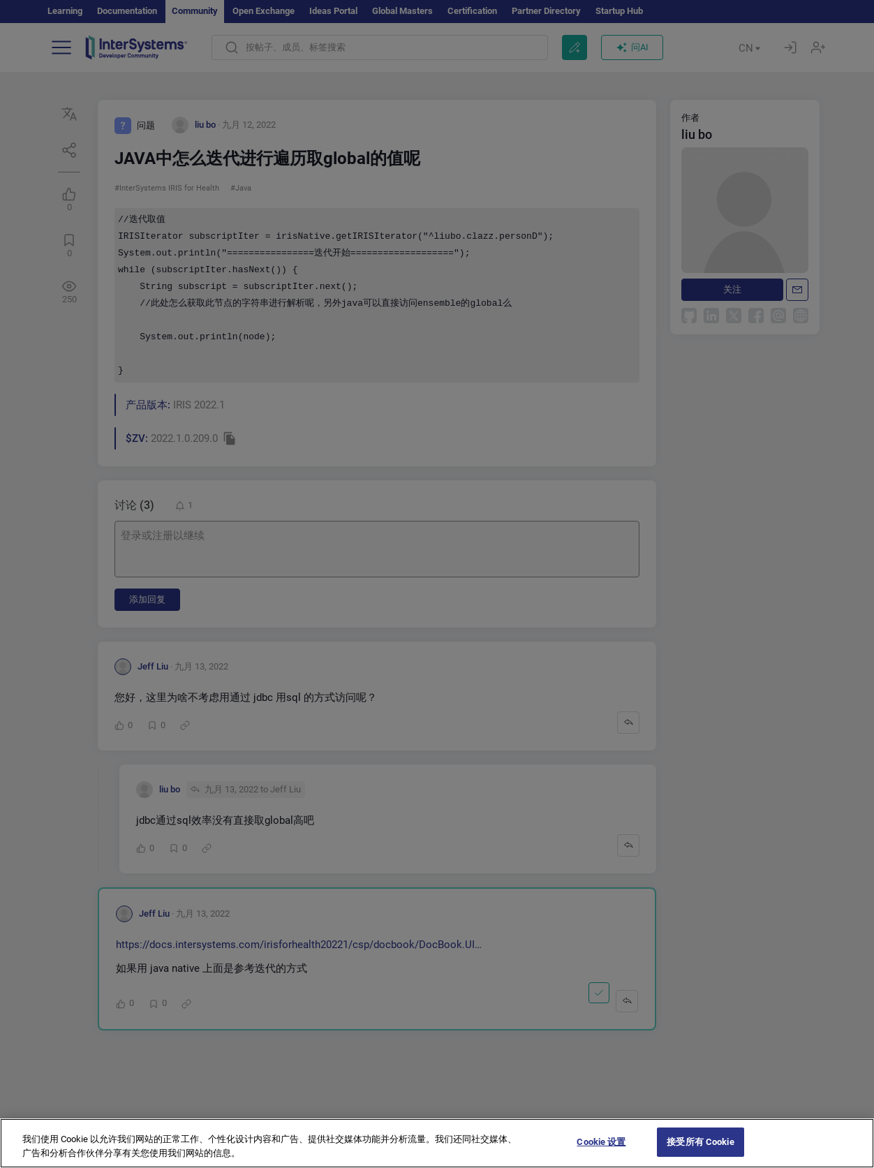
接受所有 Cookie (700, 1149)
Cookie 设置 (601, 1149)
